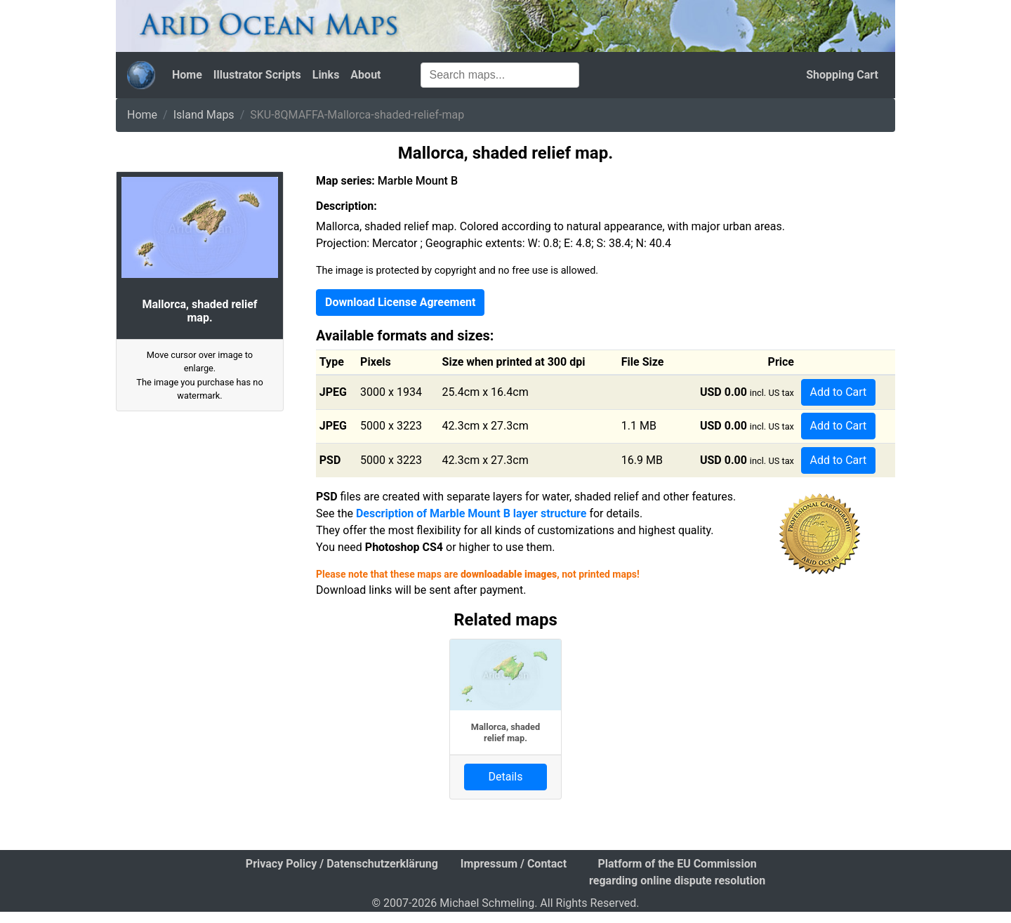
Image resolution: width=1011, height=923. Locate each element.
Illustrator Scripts (257, 74)
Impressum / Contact (514, 863)
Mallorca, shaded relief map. (505, 732)
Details (506, 776)
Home (187, 74)
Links (326, 74)
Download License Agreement (400, 302)
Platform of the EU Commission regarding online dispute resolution (677, 872)
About (365, 74)
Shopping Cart (842, 74)
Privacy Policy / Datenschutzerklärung (342, 863)
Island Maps (203, 114)
